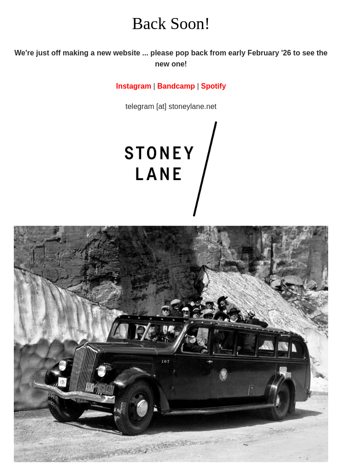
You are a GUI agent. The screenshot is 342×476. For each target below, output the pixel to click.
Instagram (133, 86)
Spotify (213, 86)
